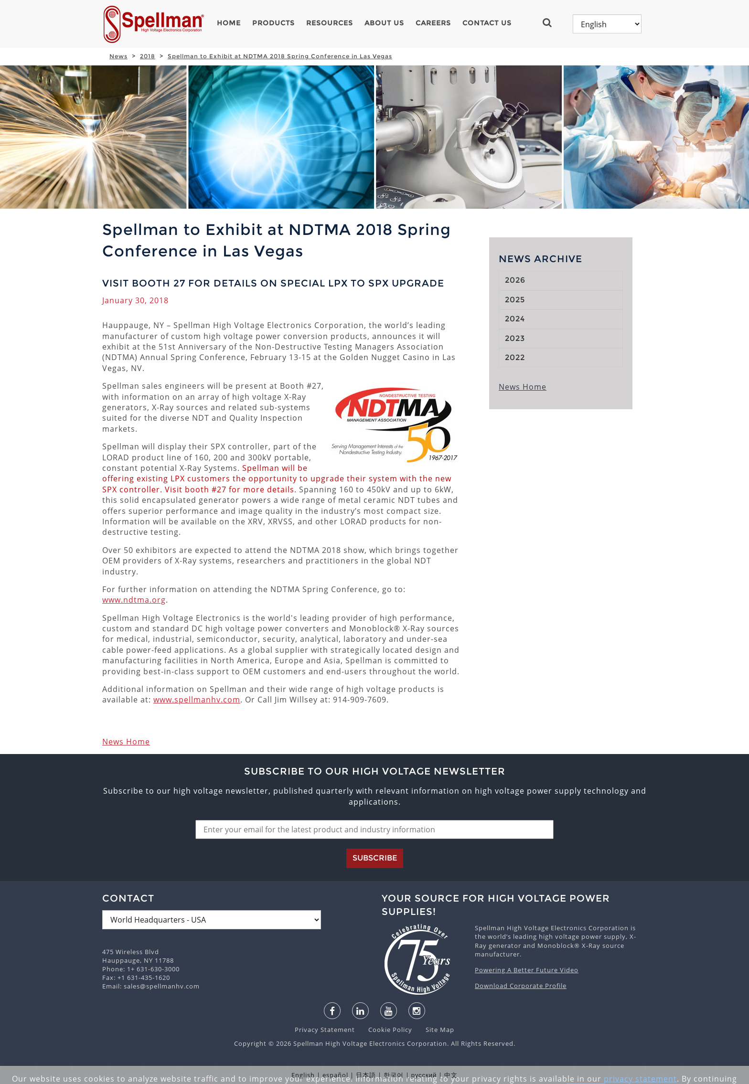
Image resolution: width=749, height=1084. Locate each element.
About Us (384, 23)
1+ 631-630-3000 (153, 969)
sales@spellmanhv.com (162, 986)
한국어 (394, 1075)
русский (424, 1075)
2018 (147, 56)
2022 (515, 357)
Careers (433, 23)
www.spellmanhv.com (196, 699)
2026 (515, 280)
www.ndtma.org (134, 600)
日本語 (366, 1075)
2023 (515, 338)
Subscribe (375, 857)
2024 (515, 318)
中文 (451, 1075)
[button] (551, 22)
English (303, 1075)
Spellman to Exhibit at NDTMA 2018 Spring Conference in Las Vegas (280, 56)
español (335, 1075)
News (118, 56)
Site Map (434, 1029)
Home (229, 23)
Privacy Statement (326, 1029)
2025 (515, 299)
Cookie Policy (385, 1029)
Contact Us (487, 23)
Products (273, 23)
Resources (329, 23)
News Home (126, 741)
